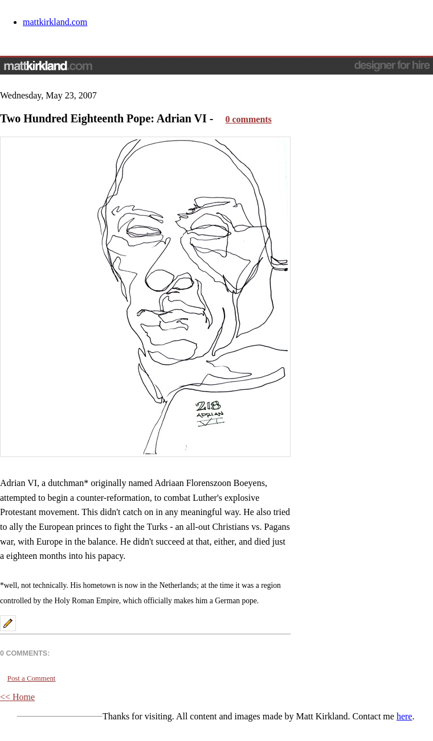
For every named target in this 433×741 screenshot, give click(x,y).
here (404, 716)
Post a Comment (31, 678)
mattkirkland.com (55, 22)
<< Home (17, 697)
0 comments (249, 119)
